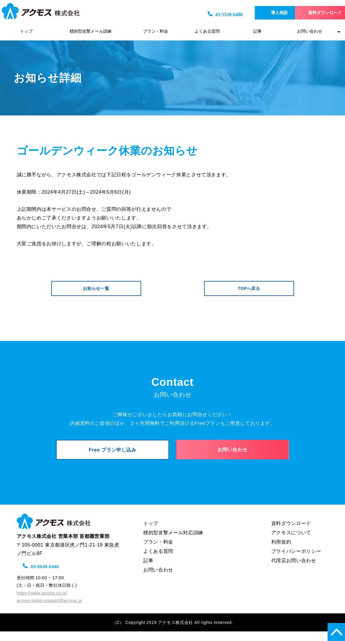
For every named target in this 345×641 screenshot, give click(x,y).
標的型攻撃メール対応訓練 (173, 541)
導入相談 (261, 12)
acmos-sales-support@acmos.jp (49, 609)
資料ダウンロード (315, 12)
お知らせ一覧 (96, 290)
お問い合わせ (309, 31)
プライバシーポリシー (296, 560)
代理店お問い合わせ (293, 569)
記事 (257, 31)
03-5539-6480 (205, 14)
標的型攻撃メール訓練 (91, 31)
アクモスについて (291, 541)
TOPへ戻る (249, 290)
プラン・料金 (155, 31)
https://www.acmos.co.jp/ (42, 602)
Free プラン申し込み (112, 456)
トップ (26, 31)
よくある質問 (207, 31)
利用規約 (281, 551)
